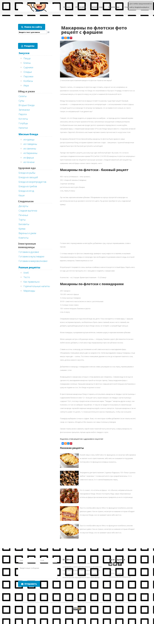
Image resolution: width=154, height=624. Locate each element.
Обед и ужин (80, 7)
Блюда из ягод (26, 190)
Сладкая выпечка (28, 210)
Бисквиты (24, 224)
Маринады (29, 290)
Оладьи (27, 71)
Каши (22, 195)
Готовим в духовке (29, 252)
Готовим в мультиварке (31, 256)
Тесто (26, 277)
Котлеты (23, 118)
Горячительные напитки (36, 286)
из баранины (30, 153)
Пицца (26, 58)
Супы (21, 100)
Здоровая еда (114, 7)
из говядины (30, 144)
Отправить (30, 583)
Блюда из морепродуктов (32, 181)
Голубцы (23, 123)
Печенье (23, 215)
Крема (22, 228)
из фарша (28, 157)
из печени (28, 162)
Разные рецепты (29, 267)
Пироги (23, 114)
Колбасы (28, 81)
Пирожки (28, 76)
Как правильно (31, 281)
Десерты (23, 206)
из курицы (28, 139)
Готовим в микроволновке (33, 261)
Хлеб (26, 272)
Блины (27, 62)
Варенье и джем (27, 233)
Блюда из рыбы (27, 172)
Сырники (28, 67)
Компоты (23, 237)
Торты (22, 219)
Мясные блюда (97, 7)
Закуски (66, 7)
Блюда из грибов (28, 186)
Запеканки (24, 109)
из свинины (29, 148)
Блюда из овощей (28, 177)
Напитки (23, 127)
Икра (26, 85)
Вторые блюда (26, 105)
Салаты (23, 96)
